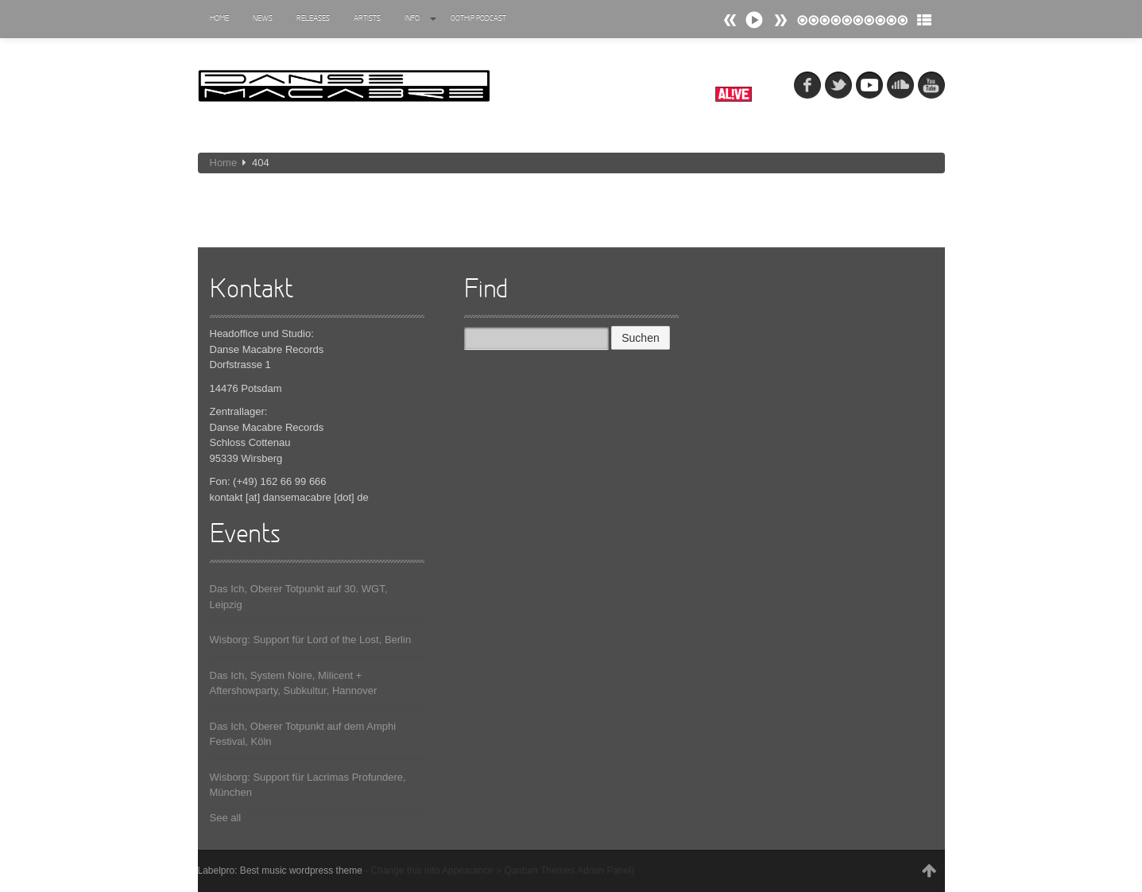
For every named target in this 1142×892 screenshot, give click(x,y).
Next (730, 20)
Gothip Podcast (478, 18)
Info (420, 18)
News (263, 18)
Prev (780, 20)
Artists (367, 18)
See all (226, 818)
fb (807, 85)
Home (219, 18)
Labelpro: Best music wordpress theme (280, 870)
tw (838, 85)
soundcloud (900, 85)
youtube (931, 85)
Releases (313, 18)
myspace (869, 85)
